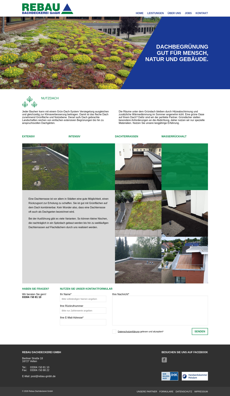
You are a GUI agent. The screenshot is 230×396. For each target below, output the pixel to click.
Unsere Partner (147, 391)
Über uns (174, 13)
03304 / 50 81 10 (31, 297)
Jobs (188, 13)
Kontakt (201, 13)
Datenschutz (184, 391)
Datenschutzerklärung (129, 331)
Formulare (166, 391)
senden (200, 331)
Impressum (201, 391)
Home (139, 13)
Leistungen (155, 13)
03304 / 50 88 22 (39, 370)
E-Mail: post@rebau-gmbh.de (39, 376)
